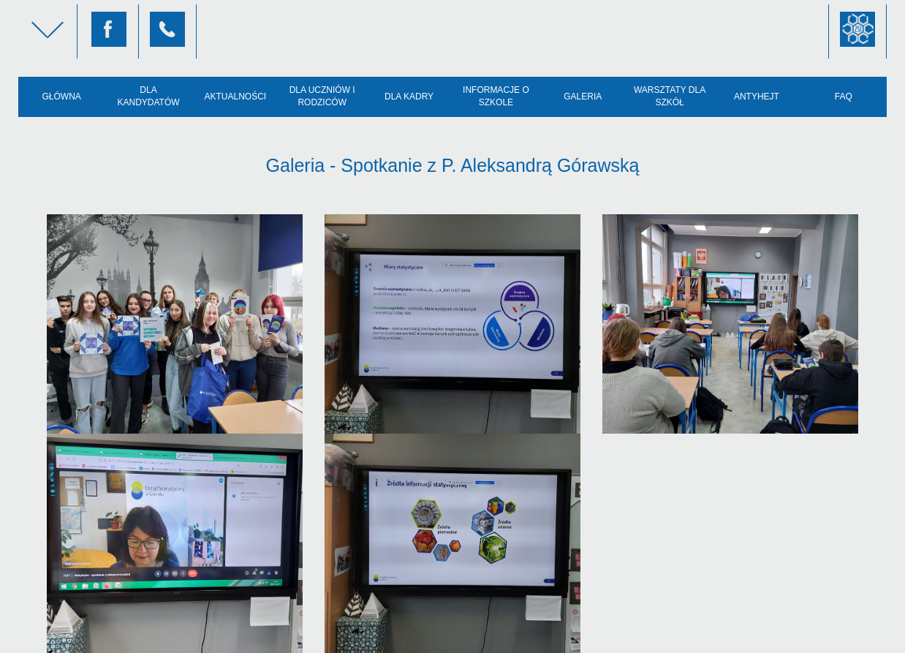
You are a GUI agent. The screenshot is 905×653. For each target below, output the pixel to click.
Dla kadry (409, 96)
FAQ (843, 96)
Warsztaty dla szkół (669, 96)
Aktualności (236, 96)
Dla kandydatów (148, 96)
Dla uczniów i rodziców (322, 96)
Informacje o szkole (496, 96)
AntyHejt (756, 96)
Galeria (583, 96)
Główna (61, 96)
